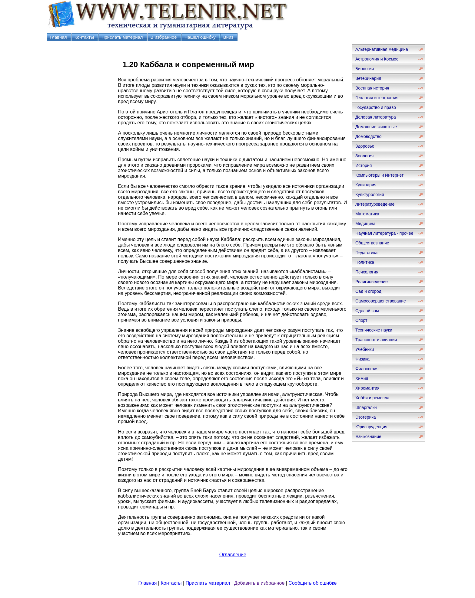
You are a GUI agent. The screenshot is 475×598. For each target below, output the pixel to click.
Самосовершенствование (380, 301)
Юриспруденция (371, 426)
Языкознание (368, 436)
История (363, 165)
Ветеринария (368, 78)
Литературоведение (374, 204)
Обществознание (372, 242)
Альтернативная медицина (381, 49)
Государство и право (375, 107)
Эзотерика (365, 417)
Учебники (364, 349)
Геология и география (376, 97)
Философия (366, 368)
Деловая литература (375, 117)
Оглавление (232, 554)
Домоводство (368, 136)
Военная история (372, 88)
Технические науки (373, 330)
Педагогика (366, 252)
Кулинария (366, 184)
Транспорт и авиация (376, 339)
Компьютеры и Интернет (379, 175)
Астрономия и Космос (376, 59)
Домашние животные (376, 126)
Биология (364, 68)
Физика (362, 359)
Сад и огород (368, 291)
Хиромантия (367, 388)
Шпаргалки (366, 407)
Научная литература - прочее (384, 233)
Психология (366, 272)
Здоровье (364, 146)
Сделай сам (367, 310)
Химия (361, 378)
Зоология (364, 155)
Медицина (365, 223)
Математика (367, 213)
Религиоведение (371, 281)
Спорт (361, 320)
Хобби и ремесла (372, 397)
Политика (364, 262)
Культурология (369, 194)
